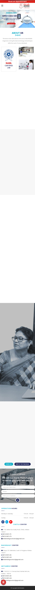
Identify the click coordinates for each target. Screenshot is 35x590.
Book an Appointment (17, 1)
